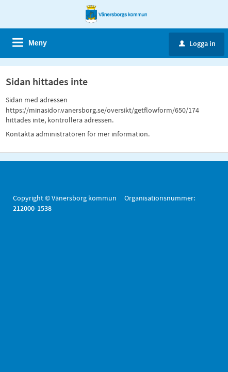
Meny (37, 43)
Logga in (197, 43)
